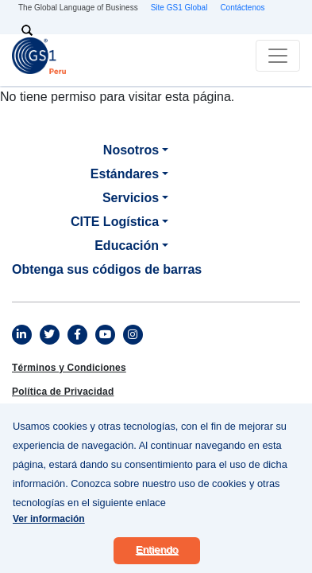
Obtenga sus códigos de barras (107, 269)
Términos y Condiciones (69, 367)
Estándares (125, 174)
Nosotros (131, 150)
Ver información (49, 527)
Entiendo (157, 558)
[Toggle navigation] (278, 56)
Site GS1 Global (179, 7)
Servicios (130, 198)
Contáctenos (242, 7)
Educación (126, 245)
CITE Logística (115, 221)
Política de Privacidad (63, 391)
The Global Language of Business (78, 7)
